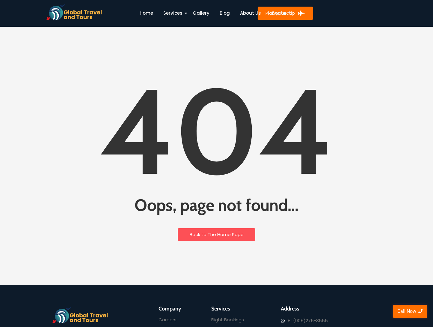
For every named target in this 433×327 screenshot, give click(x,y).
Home (146, 13)
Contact (281, 13)
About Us (250, 13)
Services (174, 13)
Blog (225, 13)
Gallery (201, 13)
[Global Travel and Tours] (74, 12)
